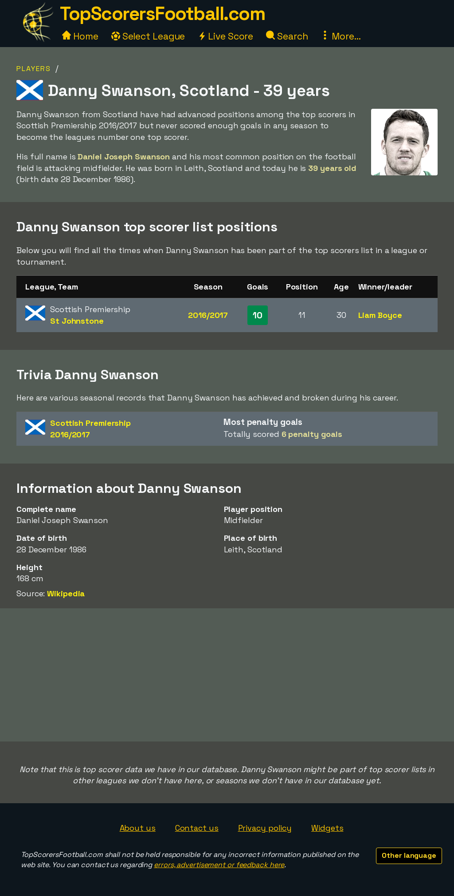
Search (287, 36)
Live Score (225, 36)
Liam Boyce (380, 315)
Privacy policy (265, 828)
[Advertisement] (227, 675)
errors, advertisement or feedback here (219, 864)
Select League (148, 36)
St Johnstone (77, 321)
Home (80, 36)
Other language (409, 855)
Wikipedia (66, 593)
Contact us (197, 828)
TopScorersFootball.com (162, 13)
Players (33, 68)
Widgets (327, 828)
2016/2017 (208, 315)
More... (340, 36)
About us (138, 828)
